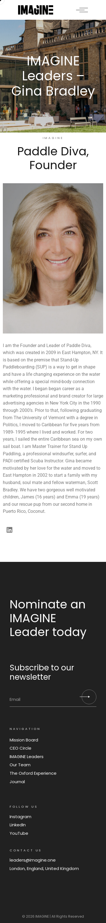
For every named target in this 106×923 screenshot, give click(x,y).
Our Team (20, 765)
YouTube (19, 833)
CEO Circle (20, 748)
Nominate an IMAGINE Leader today (48, 618)
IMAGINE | (43, 916)
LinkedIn (18, 825)
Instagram (20, 817)
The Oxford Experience (33, 773)
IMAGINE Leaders (27, 756)
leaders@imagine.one (33, 860)
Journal (17, 782)
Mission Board (24, 740)
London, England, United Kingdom (44, 868)
